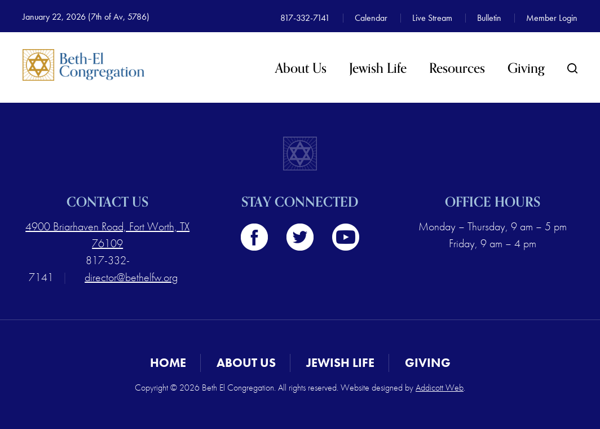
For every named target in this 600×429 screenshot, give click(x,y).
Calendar (371, 18)
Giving (526, 69)
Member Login (551, 18)
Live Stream (432, 18)
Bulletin (489, 18)
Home (168, 362)
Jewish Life (378, 69)
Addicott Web (440, 387)
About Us (301, 69)
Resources (457, 69)
